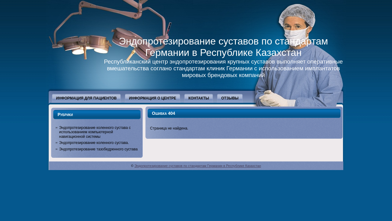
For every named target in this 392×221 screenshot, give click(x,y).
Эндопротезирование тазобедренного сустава (98, 149)
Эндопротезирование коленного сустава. (94, 143)
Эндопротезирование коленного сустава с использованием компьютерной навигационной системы (95, 132)
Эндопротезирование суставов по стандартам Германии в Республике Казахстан (223, 47)
